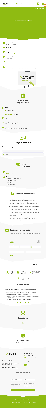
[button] (23, 151)
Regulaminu (17, 386)
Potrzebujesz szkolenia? (21, 3)
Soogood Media (24, 406)
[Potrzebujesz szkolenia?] (17, 3)
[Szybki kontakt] (29, 3)
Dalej (11, 256)
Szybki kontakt (32, 3)
